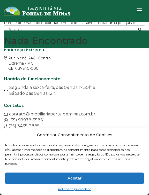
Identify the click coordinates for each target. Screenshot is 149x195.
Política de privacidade (74, 189)
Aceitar (75, 178)
